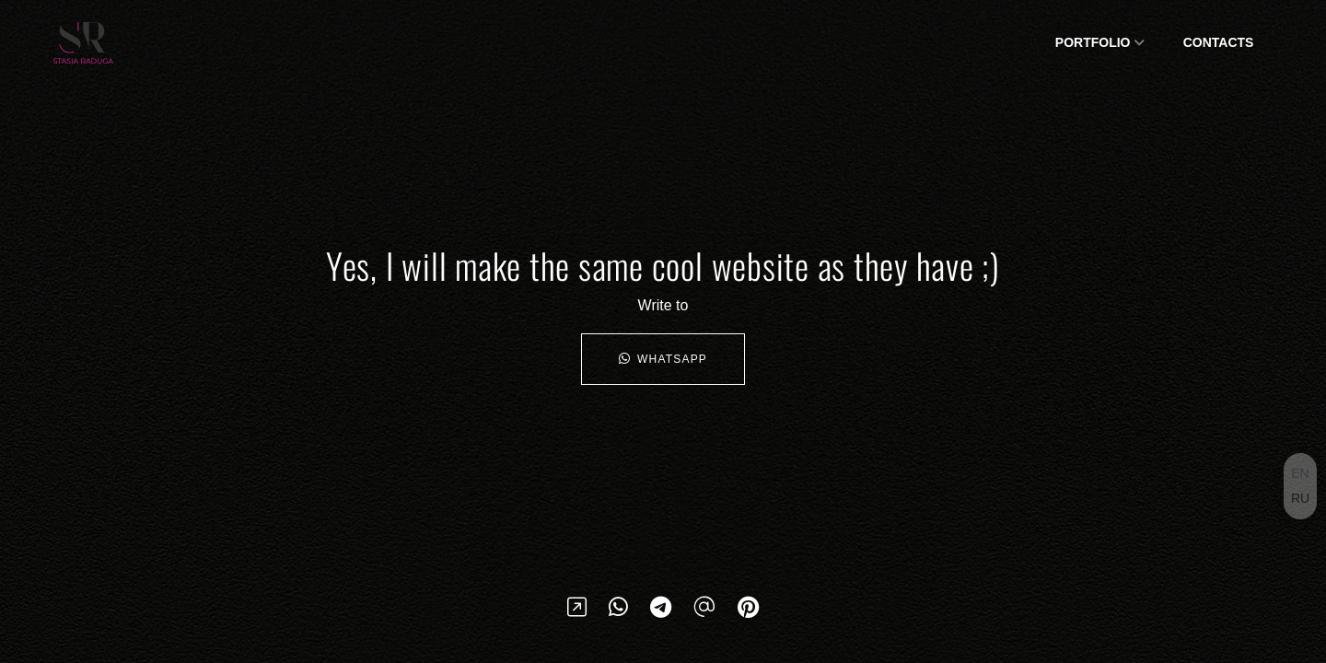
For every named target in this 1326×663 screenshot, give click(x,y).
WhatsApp (663, 359)
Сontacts (1218, 42)
